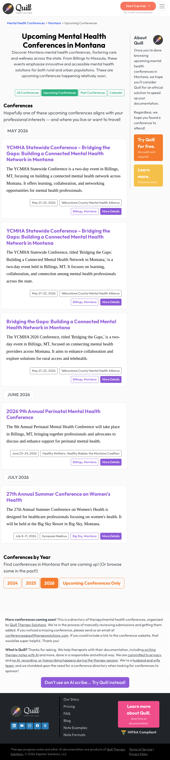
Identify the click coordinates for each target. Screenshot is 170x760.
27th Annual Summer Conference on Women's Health (58, 497)
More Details (111, 211)
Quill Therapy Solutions (28, 625)
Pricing (69, 706)
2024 (12, 583)
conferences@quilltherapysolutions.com (36, 635)
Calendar (116, 93)
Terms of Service (141, 749)
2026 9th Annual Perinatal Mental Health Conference (53, 414)
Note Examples (75, 727)
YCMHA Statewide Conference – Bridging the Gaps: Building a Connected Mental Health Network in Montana (58, 153)
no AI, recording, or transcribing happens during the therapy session (65, 660)
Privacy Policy (138, 754)
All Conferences (28, 93)
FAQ (67, 713)
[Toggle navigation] (162, 6)
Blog (67, 720)
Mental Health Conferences (26, 23)
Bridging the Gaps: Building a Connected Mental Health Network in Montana (61, 324)
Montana (54, 23)
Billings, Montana (85, 211)
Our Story (71, 699)
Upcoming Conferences (59, 93)
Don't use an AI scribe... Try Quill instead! (85, 682)
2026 (49, 583)
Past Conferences (93, 93)
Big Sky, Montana (85, 536)
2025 (31, 583)
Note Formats (74, 735)
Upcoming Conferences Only (92, 583)
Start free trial (138, 6)
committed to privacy (144, 655)
